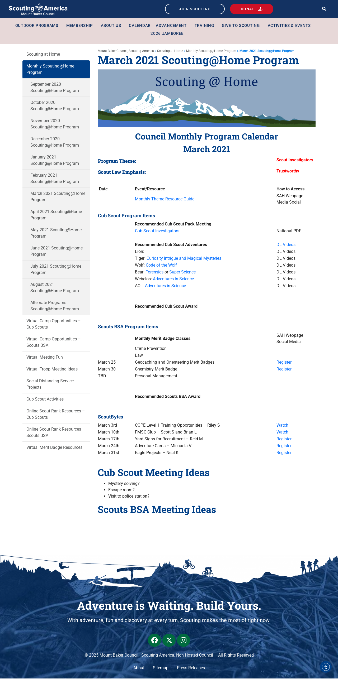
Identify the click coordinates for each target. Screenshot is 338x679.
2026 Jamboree (167, 34)
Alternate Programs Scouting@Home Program (54, 306)
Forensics (154, 272)
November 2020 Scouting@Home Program (54, 124)
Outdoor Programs (38, 26)
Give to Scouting (242, 26)
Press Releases (191, 668)
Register (284, 362)
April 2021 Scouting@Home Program (56, 215)
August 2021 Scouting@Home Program (54, 288)
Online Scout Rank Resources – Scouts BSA (55, 433)
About (138, 668)
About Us (112, 26)
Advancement (172, 26)
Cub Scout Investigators (157, 231)
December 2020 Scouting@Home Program (54, 142)
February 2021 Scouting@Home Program (54, 179)
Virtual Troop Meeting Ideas (52, 369)
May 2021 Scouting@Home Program (56, 233)
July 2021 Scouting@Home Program (55, 270)
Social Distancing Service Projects (50, 384)
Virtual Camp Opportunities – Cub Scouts (53, 324)
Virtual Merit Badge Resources (54, 447)
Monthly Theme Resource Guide (164, 199)
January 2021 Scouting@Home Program (54, 160)
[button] (324, 9)
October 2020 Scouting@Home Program (54, 106)
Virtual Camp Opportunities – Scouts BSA (53, 342)
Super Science (182, 272)
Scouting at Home (43, 54)
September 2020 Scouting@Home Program (54, 88)
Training (206, 26)
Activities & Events (290, 26)
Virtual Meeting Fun (44, 357)
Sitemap (160, 668)
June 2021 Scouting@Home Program (56, 251)
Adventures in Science (173, 279)
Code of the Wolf (161, 265)
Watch (282, 425)
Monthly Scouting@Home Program (50, 69)
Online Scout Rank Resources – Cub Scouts (55, 414)
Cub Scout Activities (45, 399)
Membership (81, 26)
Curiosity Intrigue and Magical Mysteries (184, 259)
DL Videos (285, 245)
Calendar (140, 26)
